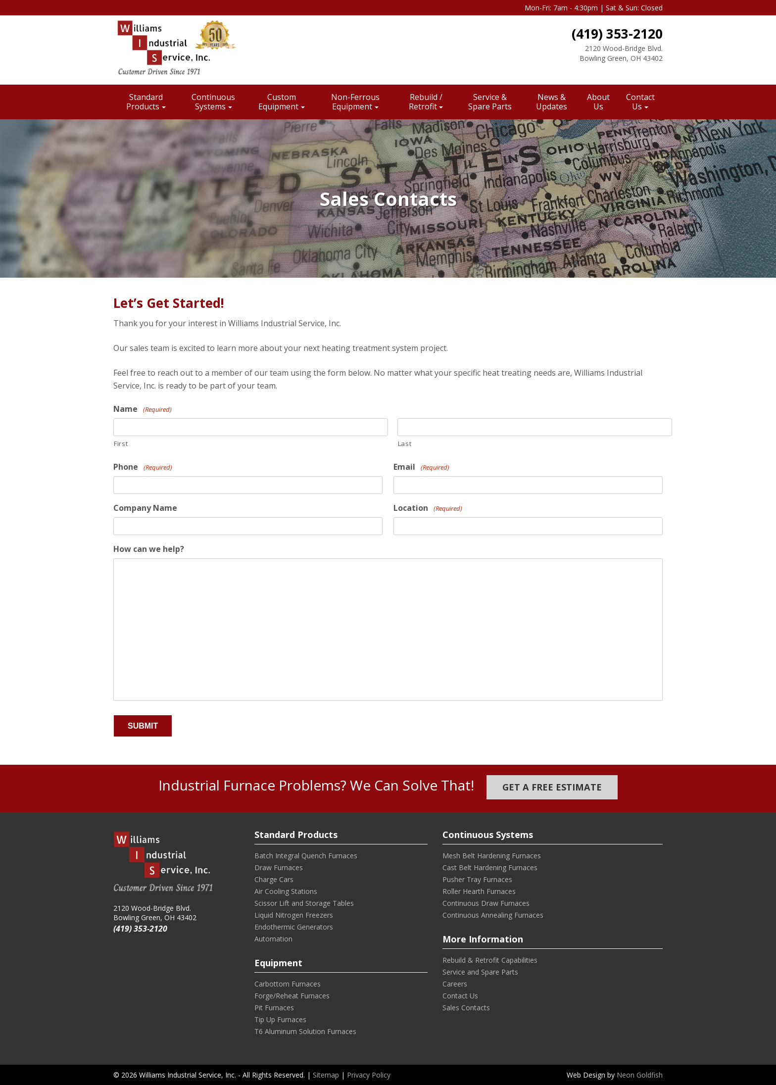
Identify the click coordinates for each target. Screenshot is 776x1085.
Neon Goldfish (640, 1075)
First (121, 443)
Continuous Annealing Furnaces (492, 915)
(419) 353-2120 (617, 34)
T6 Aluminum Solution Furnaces (305, 1031)
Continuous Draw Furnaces (486, 903)
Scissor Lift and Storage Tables (304, 903)
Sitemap (326, 1075)
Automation (273, 938)
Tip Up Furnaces (280, 1019)
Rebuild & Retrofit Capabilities (489, 960)
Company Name (145, 508)
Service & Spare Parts (490, 102)
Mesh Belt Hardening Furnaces (491, 855)
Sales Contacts (466, 1007)
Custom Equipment (278, 102)
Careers (454, 983)
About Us (598, 102)
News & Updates (551, 102)
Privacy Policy (368, 1075)
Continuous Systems (213, 102)
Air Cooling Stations (285, 891)
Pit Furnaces (274, 1007)
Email (421, 467)
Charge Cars (273, 879)
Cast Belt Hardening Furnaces (489, 867)
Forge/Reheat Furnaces (292, 995)
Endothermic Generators (293, 927)
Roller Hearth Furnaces (479, 891)
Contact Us (640, 102)
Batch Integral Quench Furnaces (305, 855)
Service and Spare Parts (480, 972)
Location (427, 508)
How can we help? (148, 549)
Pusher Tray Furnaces (477, 879)
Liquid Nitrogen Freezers (293, 915)
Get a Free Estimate (552, 787)
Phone (142, 467)
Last (405, 443)
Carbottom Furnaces (287, 983)
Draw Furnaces (278, 867)
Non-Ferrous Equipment (355, 102)
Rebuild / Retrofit (425, 102)
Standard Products (144, 102)
